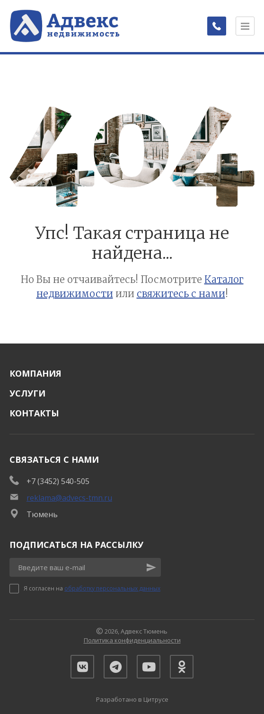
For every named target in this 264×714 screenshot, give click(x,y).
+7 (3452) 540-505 (57, 481)
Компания (35, 373)
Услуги (27, 393)
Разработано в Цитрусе (132, 699)
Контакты (34, 413)
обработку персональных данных (112, 588)
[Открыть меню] (245, 26)
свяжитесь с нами (181, 294)
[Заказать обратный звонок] (216, 26)
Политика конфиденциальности (132, 640)
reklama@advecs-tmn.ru (69, 498)
